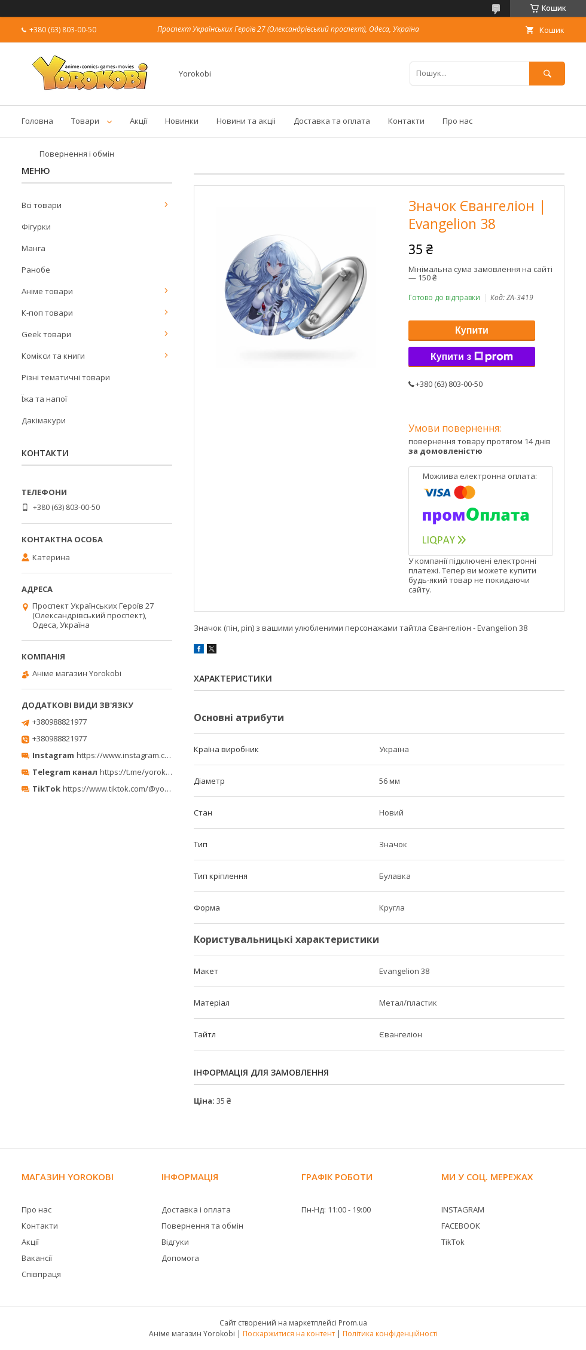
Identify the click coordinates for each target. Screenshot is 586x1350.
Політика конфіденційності (390, 1333)
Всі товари (42, 205)
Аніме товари (47, 291)
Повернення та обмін (202, 1225)
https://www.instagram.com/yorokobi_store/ (157, 755)
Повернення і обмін (76, 153)
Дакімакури (44, 420)
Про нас (457, 120)
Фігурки (36, 226)
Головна (37, 120)
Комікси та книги (53, 355)
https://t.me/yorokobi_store (150, 771)
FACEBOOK (460, 1225)
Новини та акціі (246, 120)
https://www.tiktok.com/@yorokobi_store (136, 788)
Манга (33, 248)
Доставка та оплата (332, 120)
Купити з (472, 357)
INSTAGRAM (462, 1209)
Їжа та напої (44, 398)
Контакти (406, 120)
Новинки (182, 120)
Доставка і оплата (196, 1209)
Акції (138, 120)
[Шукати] (547, 73)
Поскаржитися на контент (289, 1333)
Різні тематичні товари (66, 377)
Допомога (180, 1258)
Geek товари (46, 334)
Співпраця (41, 1274)
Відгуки (175, 1241)
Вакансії (37, 1258)
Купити (472, 330)
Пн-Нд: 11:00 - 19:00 (336, 1209)
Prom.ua (352, 1323)
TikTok (453, 1241)
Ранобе (36, 269)
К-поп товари (47, 312)
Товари (85, 120)
